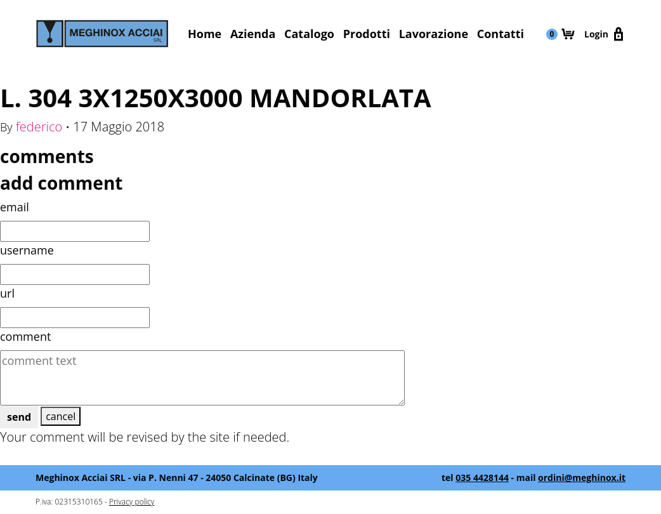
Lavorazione (433, 33)
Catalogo (309, 33)
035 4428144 (482, 477)
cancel (60, 416)
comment (25, 336)
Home (204, 33)
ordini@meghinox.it (581, 477)
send (19, 417)
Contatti (500, 33)
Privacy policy (131, 501)
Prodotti (366, 33)
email (14, 206)
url (7, 293)
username (27, 250)
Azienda (252, 33)
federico (39, 126)
